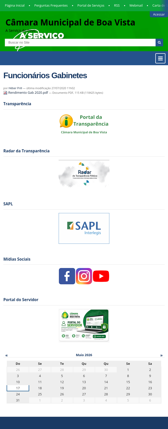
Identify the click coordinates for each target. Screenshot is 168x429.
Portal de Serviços (90, 5)
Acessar (159, 14)
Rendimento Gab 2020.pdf (26, 92)
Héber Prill (15, 88)
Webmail (136, 5)
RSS (117, 5)
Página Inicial (15, 5)
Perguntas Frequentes (51, 5)
